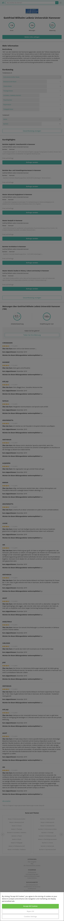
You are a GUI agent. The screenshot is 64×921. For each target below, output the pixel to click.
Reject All (30, 911)
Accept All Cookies (30, 906)
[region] (32, 906)
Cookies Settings (30, 916)
